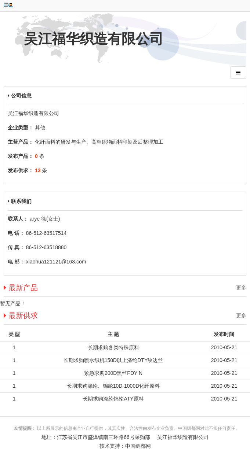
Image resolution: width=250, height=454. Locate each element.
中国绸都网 (138, 446)
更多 (241, 288)
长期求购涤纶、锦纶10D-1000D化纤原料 (113, 386)
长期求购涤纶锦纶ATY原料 (113, 399)
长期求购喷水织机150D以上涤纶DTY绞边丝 (113, 360)
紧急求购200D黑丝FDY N (113, 373)
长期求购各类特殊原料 (113, 347)
